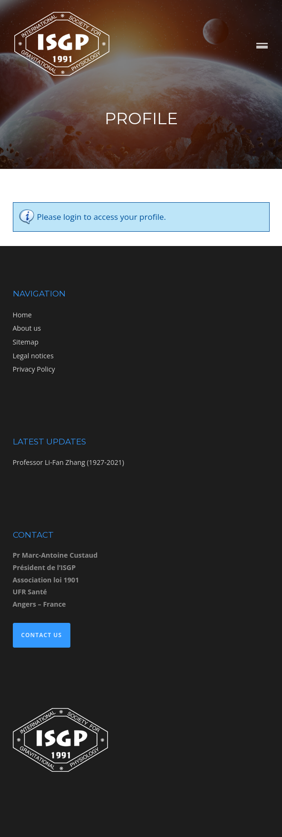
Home (22, 314)
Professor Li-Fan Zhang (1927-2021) (68, 462)
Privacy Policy (34, 369)
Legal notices (33, 355)
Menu (262, 46)
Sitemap (26, 341)
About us (27, 328)
